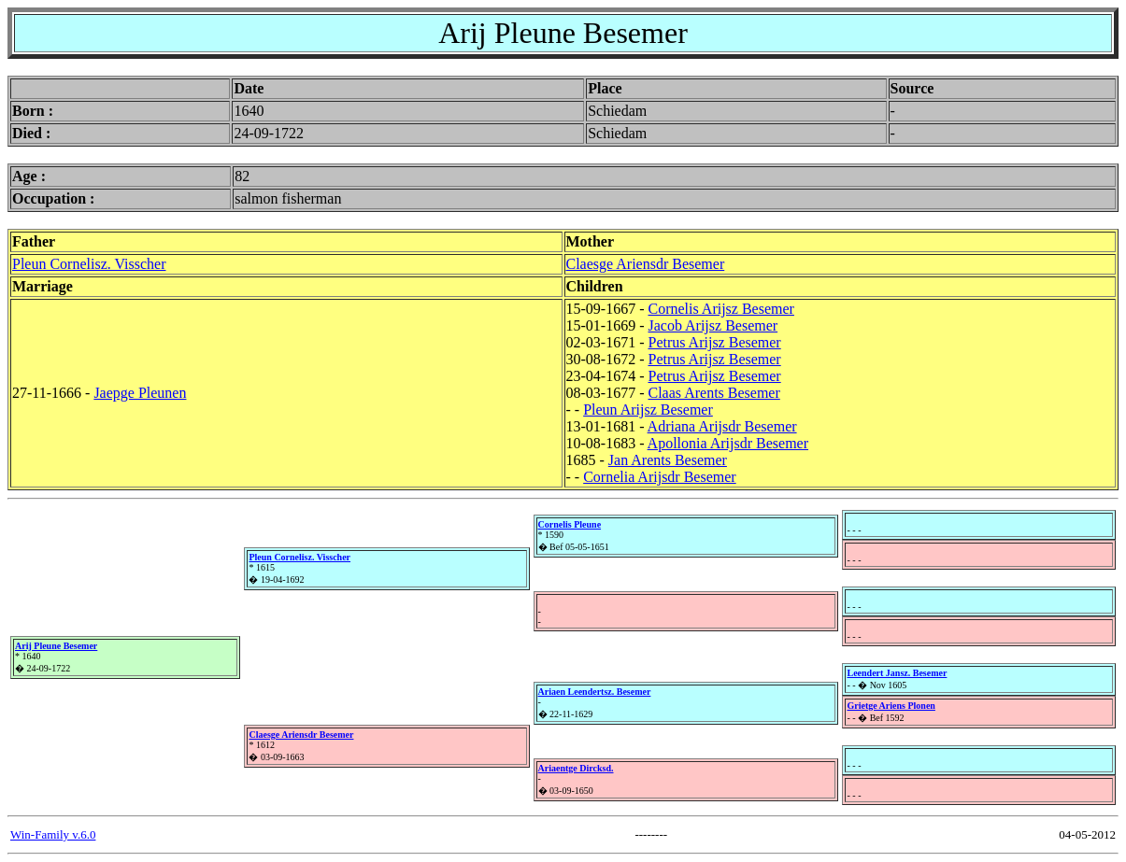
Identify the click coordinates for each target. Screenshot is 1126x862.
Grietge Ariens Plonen (890, 705)
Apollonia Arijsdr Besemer (728, 443)
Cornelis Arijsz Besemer (720, 309)
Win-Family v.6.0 (52, 834)
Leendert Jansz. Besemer (897, 673)
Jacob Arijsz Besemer (712, 325)
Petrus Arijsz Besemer (714, 342)
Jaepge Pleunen (139, 393)
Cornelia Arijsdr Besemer (659, 477)
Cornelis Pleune (570, 524)
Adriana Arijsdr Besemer (722, 426)
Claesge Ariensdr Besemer (645, 264)
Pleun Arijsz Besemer (648, 409)
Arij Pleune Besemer (56, 646)
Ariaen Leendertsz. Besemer (594, 691)
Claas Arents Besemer (713, 393)
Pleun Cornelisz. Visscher (89, 264)
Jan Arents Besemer (667, 460)
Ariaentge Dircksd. (576, 768)
